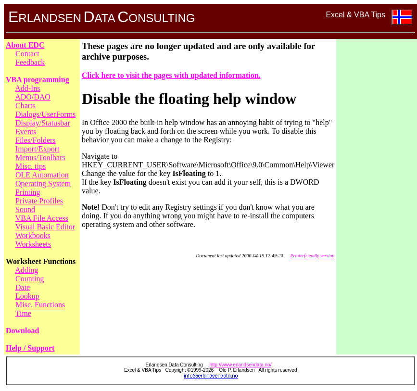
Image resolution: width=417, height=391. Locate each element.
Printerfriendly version (312, 255)
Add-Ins (27, 88)
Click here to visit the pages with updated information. (171, 75)
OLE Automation (42, 175)
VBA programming (37, 80)
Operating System (43, 183)
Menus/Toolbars (40, 157)
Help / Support (30, 348)
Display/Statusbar (42, 123)
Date (22, 287)
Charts (25, 105)
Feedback (30, 62)
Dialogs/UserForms (45, 114)
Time (23, 313)
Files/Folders (35, 140)
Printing (27, 192)
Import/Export (37, 149)
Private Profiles (39, 201)
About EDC (25, 45)
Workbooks (33, 235)
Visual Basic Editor (45, 227)
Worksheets (33, 244)
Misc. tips (30, 166)
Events (26, 131)
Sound (25, 209)
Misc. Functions (40, 305)
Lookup (27, 296)
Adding (26, 270)
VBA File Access (41, 218)
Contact (27, 54)
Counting (29, 279)
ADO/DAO (33, 97)
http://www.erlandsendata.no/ (240, 364)
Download (22, 331)
